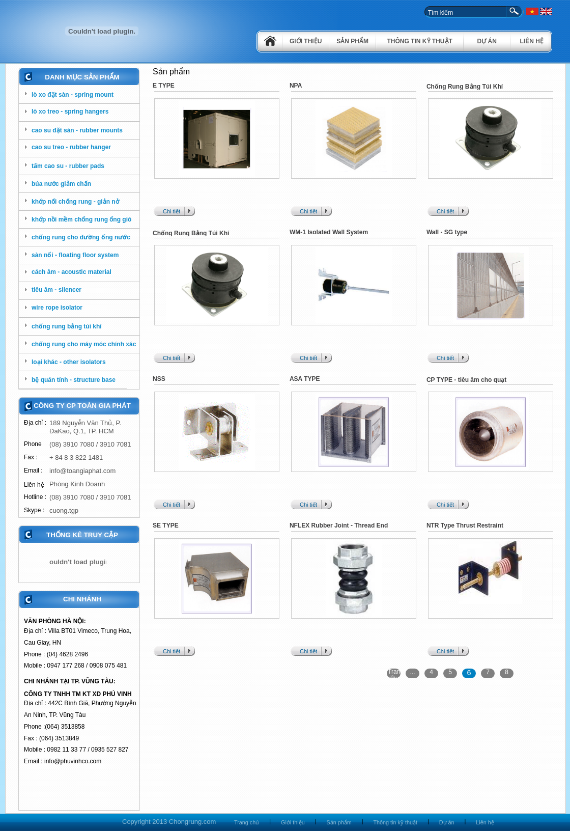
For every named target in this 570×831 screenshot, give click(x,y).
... (412, 672)
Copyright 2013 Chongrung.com (169, 821)
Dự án (487, 41)
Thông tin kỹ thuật (419, 41)
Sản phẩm (352, 41)
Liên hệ (532, 41)
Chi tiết (171, 211)
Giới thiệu (306, 41)
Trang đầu (394, 673)
